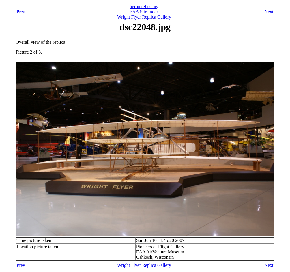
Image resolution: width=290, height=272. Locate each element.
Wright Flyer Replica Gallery (144, 16)
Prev (21, 11)
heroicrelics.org (144, 6)
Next (268, 11)
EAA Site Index (144, 11)
